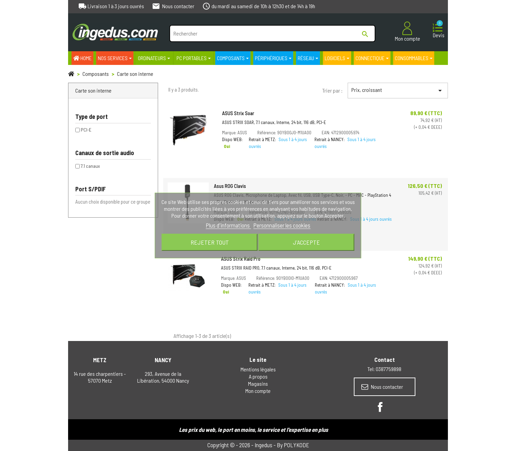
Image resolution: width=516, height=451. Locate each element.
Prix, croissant (397, 90)
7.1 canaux (90, 166)
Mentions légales (258, 369)
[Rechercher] (272, 33)
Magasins (258, 383)
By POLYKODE (293, 444)
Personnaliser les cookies (281, 225)
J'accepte (306, 242)
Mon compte (258, 390)
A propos (258, 376)
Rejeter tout (210, 242)
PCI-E (86, 130)
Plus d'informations (228, 225)
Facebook (380, 407)
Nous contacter (382, 386)
